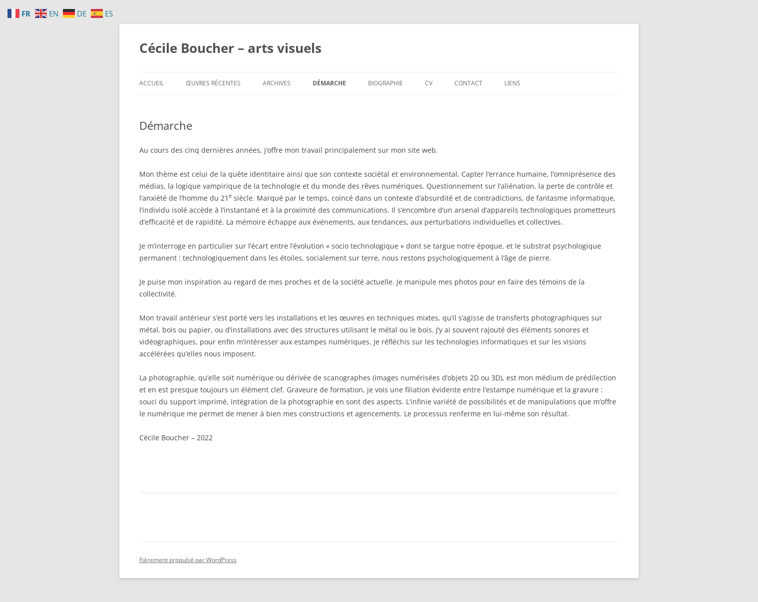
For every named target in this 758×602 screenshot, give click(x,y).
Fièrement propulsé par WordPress (188, 560)
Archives (277, 83)
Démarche (329, 83)
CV (428, 83)
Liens (512, 83)
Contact (468, 83)
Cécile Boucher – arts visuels (230, 48)
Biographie (385, 83)
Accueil (151, 83)
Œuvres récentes (213, 83)
